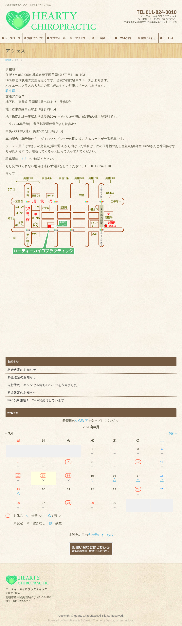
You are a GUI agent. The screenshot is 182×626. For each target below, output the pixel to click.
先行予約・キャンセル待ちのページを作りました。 (44, 385)
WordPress (70, 620)
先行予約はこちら (100, 535)
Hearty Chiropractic (86, 615)
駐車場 (10, 91)
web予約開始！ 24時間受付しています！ (37, 400)
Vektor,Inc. (112, 620)
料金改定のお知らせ (22, 369)
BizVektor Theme (91, 620)
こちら (23, 158)
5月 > (173, 433)
